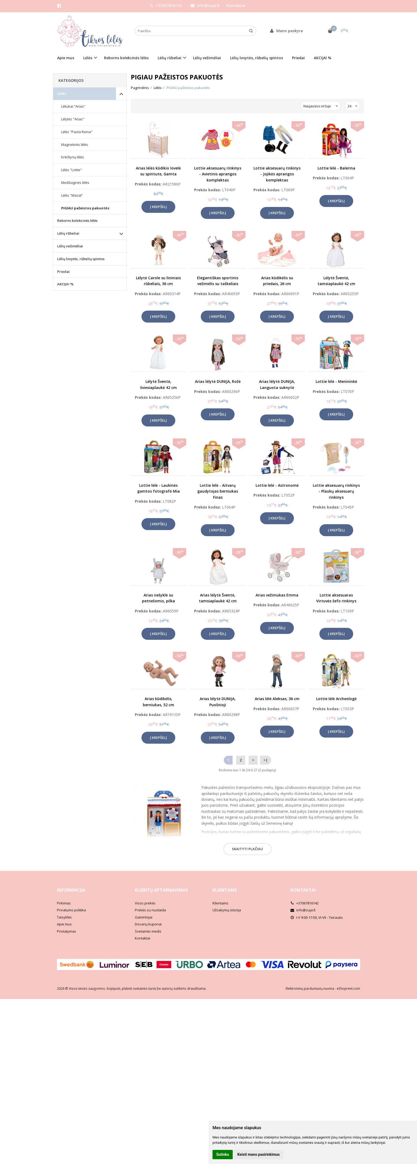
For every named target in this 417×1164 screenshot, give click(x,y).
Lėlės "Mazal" (72, 195)
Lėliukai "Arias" (73, 106)
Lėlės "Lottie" (71, 169)
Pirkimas (64, 903)
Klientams (224, 890)
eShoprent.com (348, 988)
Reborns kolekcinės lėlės (126, 57)
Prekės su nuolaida (150, 910)
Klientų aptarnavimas (161, 890)
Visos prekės (145, 903)
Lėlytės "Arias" (72, 119)
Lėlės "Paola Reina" (77, 131)
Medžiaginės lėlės (75, 182)
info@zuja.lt (205, 5)
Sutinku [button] (222, 1154)
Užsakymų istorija (226, 910)
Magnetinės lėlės (74, 144)
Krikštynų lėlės (72, 157)
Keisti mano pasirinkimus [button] (258, 1154)
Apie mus (65, 57)
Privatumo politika (71, 910)
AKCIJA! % (322, 57)
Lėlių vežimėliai (207, 57)
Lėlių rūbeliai (68, 233)
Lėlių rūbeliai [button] (169, 57)
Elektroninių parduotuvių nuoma (310, 988)
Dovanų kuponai (148, 924)
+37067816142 (166, 5)
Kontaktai (235, 5)
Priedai (298, 57)
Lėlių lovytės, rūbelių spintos (256, 57)
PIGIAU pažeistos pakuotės (85, 208)
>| (266, 760)
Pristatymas (66, 931)
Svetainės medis (148, 931)
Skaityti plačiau (247, 848)
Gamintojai (143, 917)
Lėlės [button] (87, 57)
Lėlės (61, 93)
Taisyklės (64, 917)
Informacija (71, 890)
